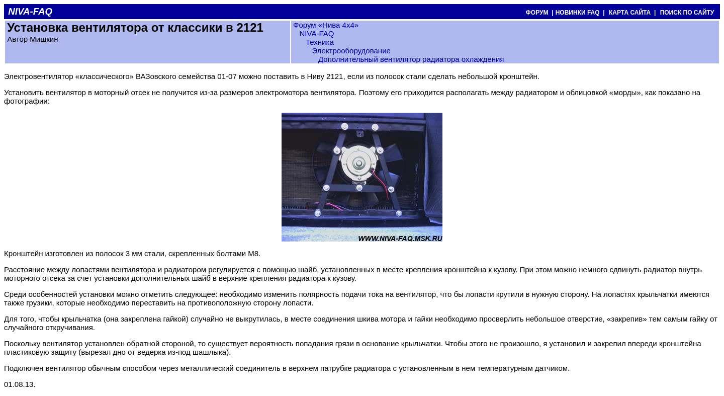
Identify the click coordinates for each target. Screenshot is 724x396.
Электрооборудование (351, 50)
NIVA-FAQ (316, 33)
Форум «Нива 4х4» (325, 25)
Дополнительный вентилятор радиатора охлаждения (411, 59)
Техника (320, 42)
